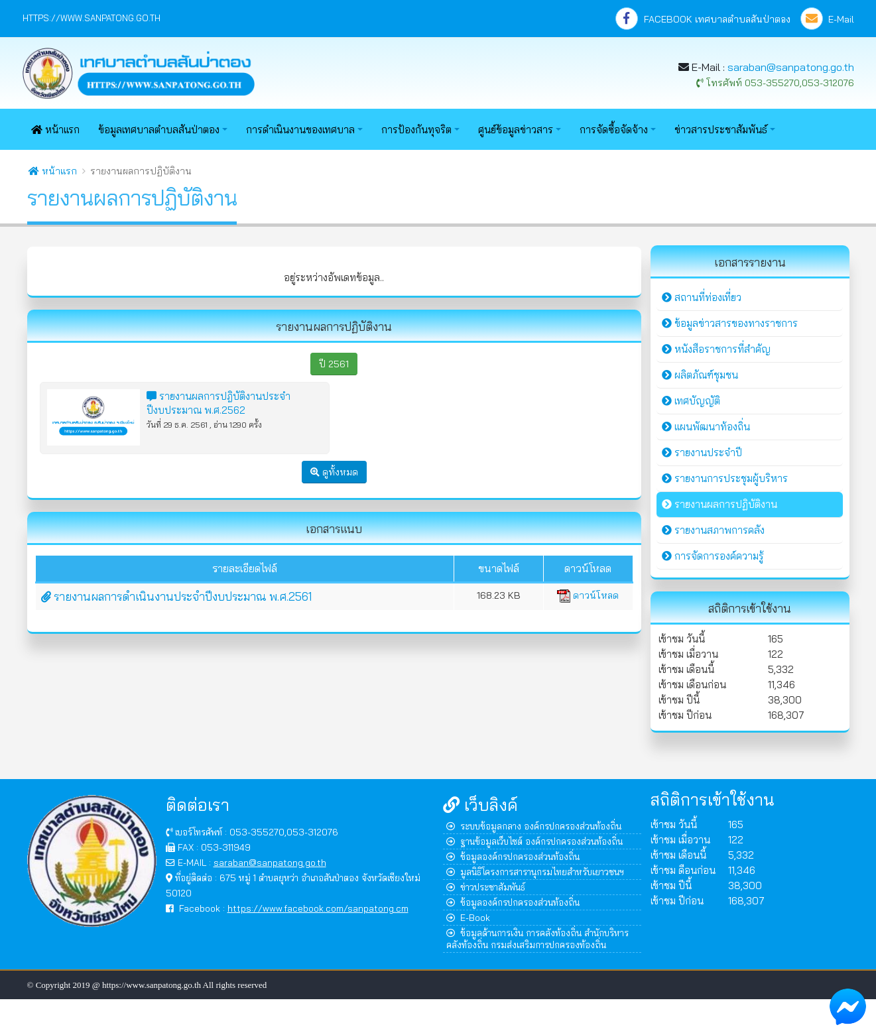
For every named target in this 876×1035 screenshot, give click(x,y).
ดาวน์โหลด (588, 595)
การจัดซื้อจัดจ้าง (614, 129)
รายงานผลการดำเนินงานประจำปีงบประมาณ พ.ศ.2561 (176, 596)
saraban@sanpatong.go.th (790, 67)
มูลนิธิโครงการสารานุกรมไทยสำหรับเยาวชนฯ (535, 871)
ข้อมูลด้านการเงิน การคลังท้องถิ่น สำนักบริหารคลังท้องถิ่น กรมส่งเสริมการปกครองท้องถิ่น (537, 938)
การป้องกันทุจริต (416, 129)
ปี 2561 (334, 364)
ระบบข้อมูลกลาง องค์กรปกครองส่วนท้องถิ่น (533, 825)
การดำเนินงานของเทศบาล (300, 129)
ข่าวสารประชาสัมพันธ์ (720, 129)
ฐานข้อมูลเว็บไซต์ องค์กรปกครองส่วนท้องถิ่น (534, 841)
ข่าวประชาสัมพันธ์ (485, 886)
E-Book (468, 917)
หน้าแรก (55, 129)
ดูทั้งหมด (334, 472)
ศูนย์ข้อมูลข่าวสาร (515, 129)
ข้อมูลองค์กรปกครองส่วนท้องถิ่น (513, 856)
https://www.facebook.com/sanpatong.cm (317, 908)
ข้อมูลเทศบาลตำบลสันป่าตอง (158, 129)
